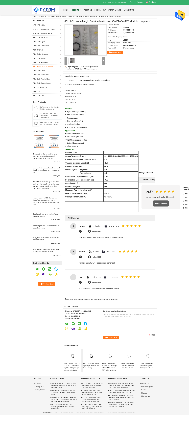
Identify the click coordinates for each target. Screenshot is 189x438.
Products (75, 10)
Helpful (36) (97, 257)
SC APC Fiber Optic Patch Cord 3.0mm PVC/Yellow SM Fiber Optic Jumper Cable (92, 385)
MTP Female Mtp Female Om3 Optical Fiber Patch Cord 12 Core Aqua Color (62, 406)
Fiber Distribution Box (40, 87)
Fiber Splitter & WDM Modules (57, 16)
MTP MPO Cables (39, 25)
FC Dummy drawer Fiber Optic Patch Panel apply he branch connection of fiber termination (121, 397)
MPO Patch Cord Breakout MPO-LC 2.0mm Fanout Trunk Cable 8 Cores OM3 (63, 392)
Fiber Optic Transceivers (41, 46)
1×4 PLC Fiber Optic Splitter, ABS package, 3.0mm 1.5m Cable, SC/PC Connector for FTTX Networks (109, 368)
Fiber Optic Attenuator (40, 62)
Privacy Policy (47, 412)
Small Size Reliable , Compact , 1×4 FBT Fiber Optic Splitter (128, 366)
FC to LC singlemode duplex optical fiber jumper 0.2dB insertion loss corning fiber (91, 399)
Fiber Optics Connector (41, 54)
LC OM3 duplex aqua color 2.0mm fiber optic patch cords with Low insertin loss (92, 392)
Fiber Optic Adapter (39, 58)
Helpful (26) (97, 231)
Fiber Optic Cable (39, 71)
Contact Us (129, 10)
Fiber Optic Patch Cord (40, 37)
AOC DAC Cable (38, 50)
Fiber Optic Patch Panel (41, 75)
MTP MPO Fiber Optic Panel (42, 33)
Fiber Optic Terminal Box (41, 79)
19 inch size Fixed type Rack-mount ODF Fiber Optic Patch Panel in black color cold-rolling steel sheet (121, 385)
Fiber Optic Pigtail (39, 42)
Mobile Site (145, 396)
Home (65, 10)
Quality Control (114, 10)
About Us (88, 10)
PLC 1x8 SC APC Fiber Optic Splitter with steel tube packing (91, 366)
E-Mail (143, 390)
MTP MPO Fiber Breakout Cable (44, 29)
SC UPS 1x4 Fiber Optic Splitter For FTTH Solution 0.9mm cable (49, 116)
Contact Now (116, 52)
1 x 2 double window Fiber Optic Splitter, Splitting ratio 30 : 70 (146, 366)
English (153, 1)
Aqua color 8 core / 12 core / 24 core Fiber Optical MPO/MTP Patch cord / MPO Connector (63, 385)
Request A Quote (136, 2)
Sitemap (144, 393)
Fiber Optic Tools (38, 95)
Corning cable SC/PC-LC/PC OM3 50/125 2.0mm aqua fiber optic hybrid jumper (92, 406)
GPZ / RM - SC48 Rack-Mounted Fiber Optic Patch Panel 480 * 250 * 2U (122, 391)
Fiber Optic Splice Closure (42, 83)
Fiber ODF (36, 91)
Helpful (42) (97, 282)
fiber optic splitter (96, 299)
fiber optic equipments (110, 299)
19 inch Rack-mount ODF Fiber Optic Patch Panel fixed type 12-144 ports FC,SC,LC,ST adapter (121, 404)
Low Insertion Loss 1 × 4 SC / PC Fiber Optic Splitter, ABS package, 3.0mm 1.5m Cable (72, 367)
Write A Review (160, 204)
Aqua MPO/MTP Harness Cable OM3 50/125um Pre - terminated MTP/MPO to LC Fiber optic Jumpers (64, 399)
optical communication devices (79, 299)
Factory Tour (100, 10)
